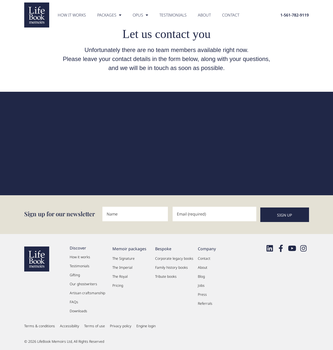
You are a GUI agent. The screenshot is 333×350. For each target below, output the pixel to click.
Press (202, 293)
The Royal (120, 275)
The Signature (123, 257)
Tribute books (166, 275)
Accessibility (69, 325)
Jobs (201, 284)
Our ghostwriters (83, 283)
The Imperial (122, 266)
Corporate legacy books (174, 257)
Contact (230, 15)
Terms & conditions (39, 325)
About (204, 15)
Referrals (205, 302)
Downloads (78, 310)
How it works (72, 15)
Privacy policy (120, 325)
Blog (201, 275)
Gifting (75, 274)
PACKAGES (109, 15)
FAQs (74, 301)
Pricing (117, 284)
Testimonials (173, 15)
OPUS (140, 15)
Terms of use (94, 325)
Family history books (171, 266)
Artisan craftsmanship (87, 292)
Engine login (146, 325)
